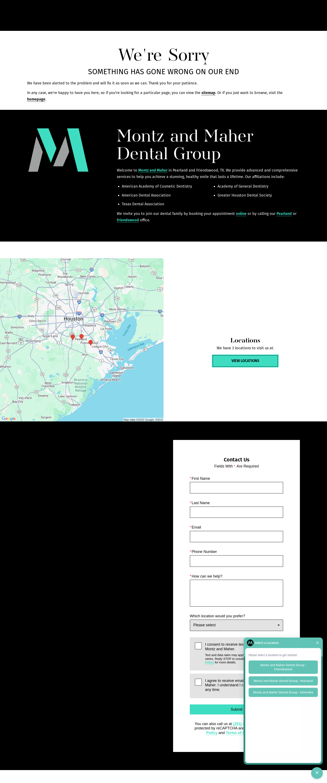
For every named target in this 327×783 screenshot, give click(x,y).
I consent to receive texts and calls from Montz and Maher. (241, 653)
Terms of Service (241, 733)
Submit (236, 709)
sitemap (208, 92)
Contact (266, 15)
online (241, 213)
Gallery (197, 15)
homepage (36, 99)
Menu (291, 15)
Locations (243, 15)
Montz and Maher (152, 170)
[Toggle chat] (317, 773)
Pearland (284, 213)
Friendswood (128, 220)
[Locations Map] (82, 340)
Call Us (219, 15)
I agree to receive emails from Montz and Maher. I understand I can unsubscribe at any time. (239, 685)
